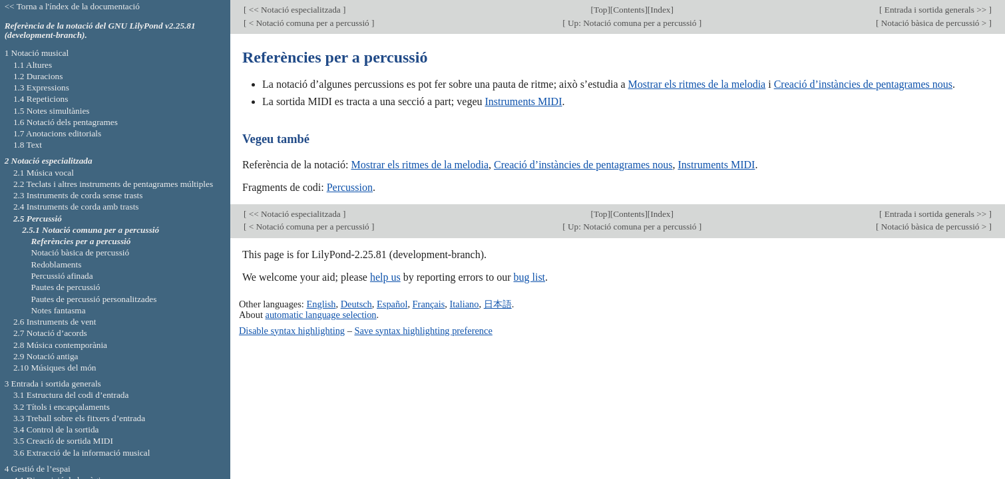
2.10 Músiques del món (55, 368)
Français (429, 304)
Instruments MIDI (523, 101)
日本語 (498, 304)
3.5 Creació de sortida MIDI (63, 441)
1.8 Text (27, 145)
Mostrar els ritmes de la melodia (697, 84)
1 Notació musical (37, 53)
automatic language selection (321, 314)
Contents (628, 10)
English (320, 304)
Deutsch (356, 304)
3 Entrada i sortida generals (53, 384)
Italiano (464, 304)
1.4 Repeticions (41, 99)
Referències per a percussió (80, 241)
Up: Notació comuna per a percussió (632, 23)
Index (660, 10)
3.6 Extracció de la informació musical (81, 453)
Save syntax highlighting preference (423, 330)
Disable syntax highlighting (292, 330)
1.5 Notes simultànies (51, 111)
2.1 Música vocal (43, 173)
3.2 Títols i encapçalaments (61, 407)
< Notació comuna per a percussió (308, 23)
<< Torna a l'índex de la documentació (72, 6)
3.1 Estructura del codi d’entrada (71, 395)
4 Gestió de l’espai (38, 469)
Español (392, 304)
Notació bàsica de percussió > (933, 23)
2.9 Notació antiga (46, 356)
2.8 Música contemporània (60, 345)
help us (385, 277)
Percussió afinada (62, 276)
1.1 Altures (32, 65)
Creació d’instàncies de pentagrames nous (863, 84)
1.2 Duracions (38, 76)
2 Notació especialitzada (49, 161)
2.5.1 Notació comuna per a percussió (90, 230)
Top (600, 10)
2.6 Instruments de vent (55, 322)
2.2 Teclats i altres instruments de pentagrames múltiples (113, 184)
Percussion (350, 187)
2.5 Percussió (37, 219)
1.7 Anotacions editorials (57, 133)
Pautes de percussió (65, 287)
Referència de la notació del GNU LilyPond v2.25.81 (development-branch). (100, 31)
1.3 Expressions (41, 87)
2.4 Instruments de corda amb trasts (76, 207)
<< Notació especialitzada (294, 10)
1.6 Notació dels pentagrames (65, 122)
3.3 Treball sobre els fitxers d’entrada (79, 418)
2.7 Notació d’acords (50, 333)
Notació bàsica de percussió (80, 252)
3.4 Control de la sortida (56, 429)
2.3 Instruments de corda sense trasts (78, 195)
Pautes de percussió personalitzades (93, 299)
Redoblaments (56, 264)
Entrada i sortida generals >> (935, 10)
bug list (529, 277)
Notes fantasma (58, 310)
